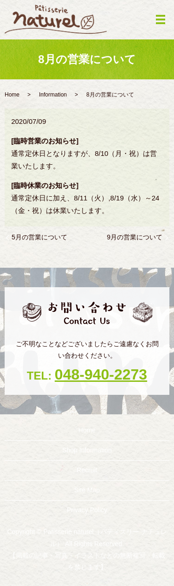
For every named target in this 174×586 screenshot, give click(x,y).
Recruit (87, 470)
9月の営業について (134, 237)
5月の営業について (39, 237)
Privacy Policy (87, 510)
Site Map (87, 490)
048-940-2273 (101, 374)
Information (53, 94)
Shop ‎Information (87, 450)
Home (12, 94)
